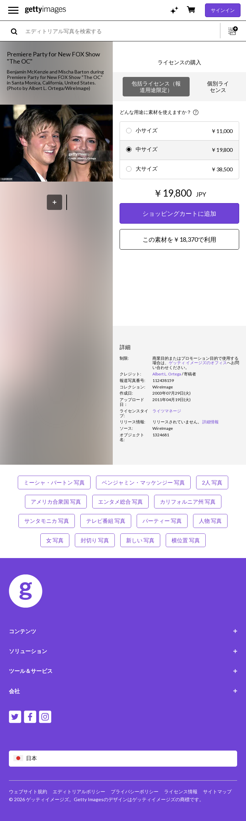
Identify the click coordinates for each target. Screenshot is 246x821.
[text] (121, 31)
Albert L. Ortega (166, 373)
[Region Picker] (123, 759)
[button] (56, 144)
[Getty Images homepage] (45, 10)
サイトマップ (217, 791)
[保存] (54, 202)
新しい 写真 (140, 540)
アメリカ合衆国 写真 (56, 501)
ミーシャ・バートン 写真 (54, 482)
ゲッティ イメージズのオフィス (198, 362)
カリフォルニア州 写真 (188, 501)
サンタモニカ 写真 (46, 520)
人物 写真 (210, 520)
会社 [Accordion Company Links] (123, 691)
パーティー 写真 (162, 520)
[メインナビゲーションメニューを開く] (13, 10)
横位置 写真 (186, 540)
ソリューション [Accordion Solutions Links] (123, 651)
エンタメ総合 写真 (120, 501)
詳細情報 (210, 421)
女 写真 (55, 540)
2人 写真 (212, 482)
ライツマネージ (166, 410)
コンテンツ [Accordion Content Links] (123, 631)
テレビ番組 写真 (105, 520)
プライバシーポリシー (135, 791)
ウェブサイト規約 (28, 791)
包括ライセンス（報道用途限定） (156, 86)
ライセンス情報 (180, 791)
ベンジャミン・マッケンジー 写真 (143, 482)
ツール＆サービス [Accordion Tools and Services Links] (123, 670)
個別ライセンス (218, 86)
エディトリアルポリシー (79, 791)
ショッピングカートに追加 (179, 213)
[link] (177, 421)
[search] (17, 31)
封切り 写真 (95, 540)
